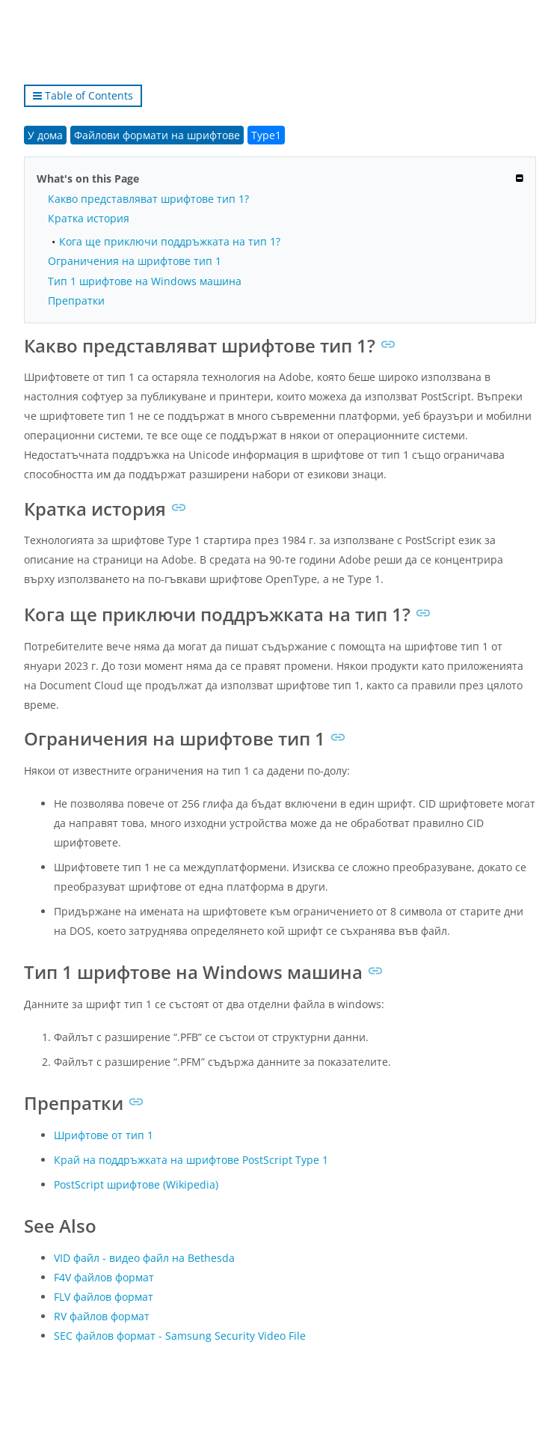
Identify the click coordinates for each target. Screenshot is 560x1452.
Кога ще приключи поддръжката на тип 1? (169, 241)
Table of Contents (83, 95)
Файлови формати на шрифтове (157, 135)
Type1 (266, 135)
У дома (45, 135)
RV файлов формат (102, 1316)
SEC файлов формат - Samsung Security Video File (180, 1336)
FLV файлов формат (103, 1297)
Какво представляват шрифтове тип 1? (148, 199)
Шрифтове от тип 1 (103, 1135)
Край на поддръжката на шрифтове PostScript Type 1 (191, 1160)
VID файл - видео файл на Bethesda (144, 1258)
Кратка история (88, 218)
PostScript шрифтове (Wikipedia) (136, 1184)
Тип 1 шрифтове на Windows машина (144, 281)
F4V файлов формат (104, 1277)
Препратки (76, 300)
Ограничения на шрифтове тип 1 (134, 261)
